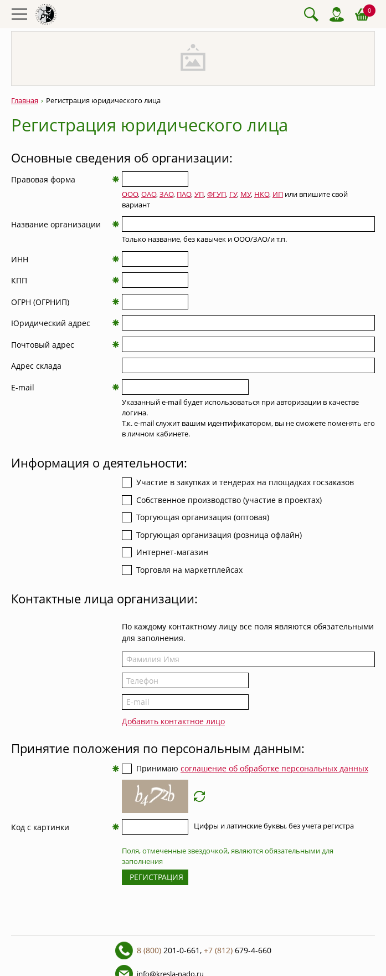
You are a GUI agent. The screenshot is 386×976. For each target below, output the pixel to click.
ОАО (148, 194)
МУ (245, 194)
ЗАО (166, 194)
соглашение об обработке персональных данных (274, 768)
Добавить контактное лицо (173, 721)
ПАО (184, 194)
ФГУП (216, 194)
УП (199, 194)
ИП (277, 194)
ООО (130, 194)
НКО (261, 194)
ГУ (233, 194)
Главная (24, 100)
